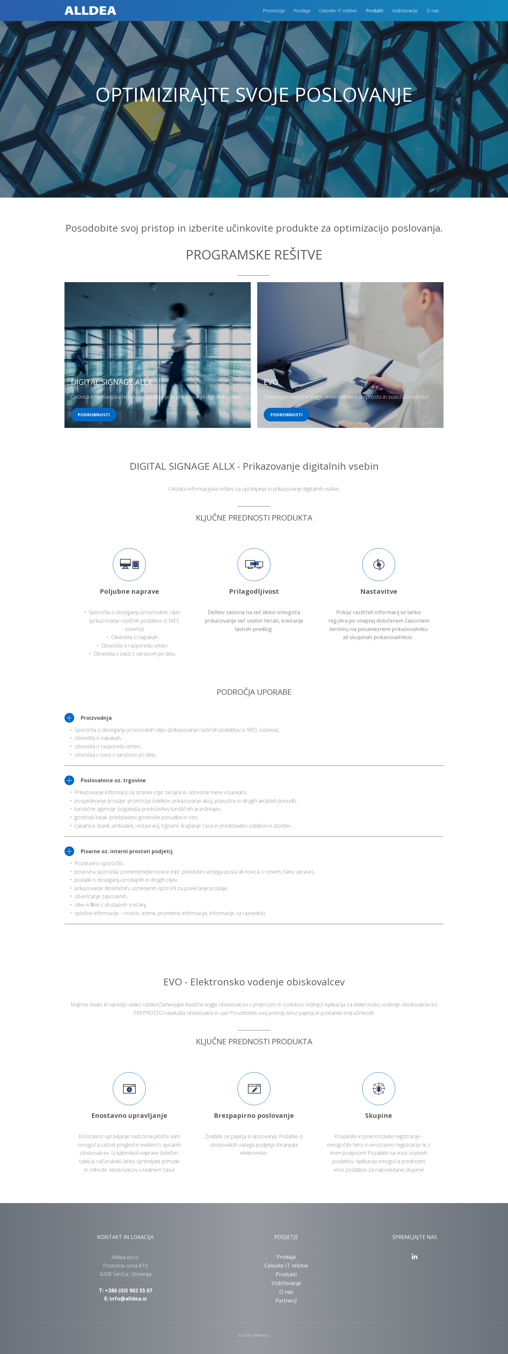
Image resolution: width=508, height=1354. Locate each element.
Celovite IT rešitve (338, 10)
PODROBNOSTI (94, 415)
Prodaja (302, 10)
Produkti (374, 10)
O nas (433, 10)
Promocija (273, 10)
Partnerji (286, 1300)
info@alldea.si (128, 1298)
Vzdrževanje (405, 10)
